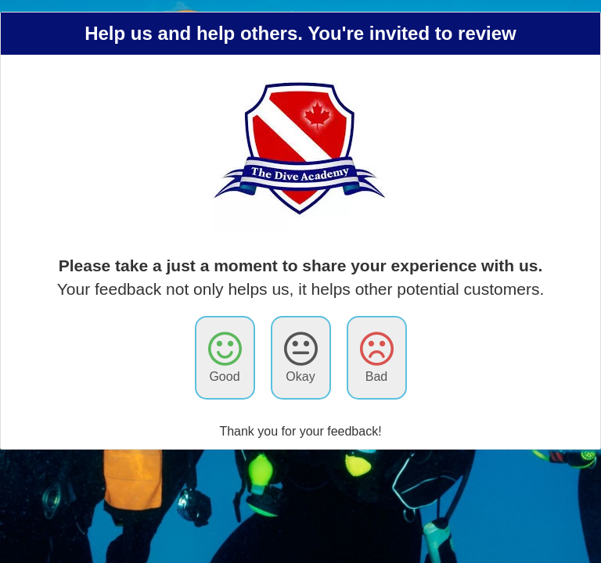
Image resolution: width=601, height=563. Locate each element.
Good (225, 356)
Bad (377, 356)
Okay (301, 356)
